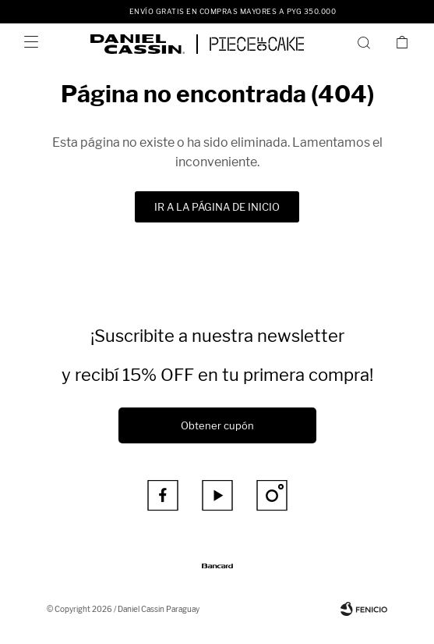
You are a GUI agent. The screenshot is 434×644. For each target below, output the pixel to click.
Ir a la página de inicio (217, 207)
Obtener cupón (217, 425)
